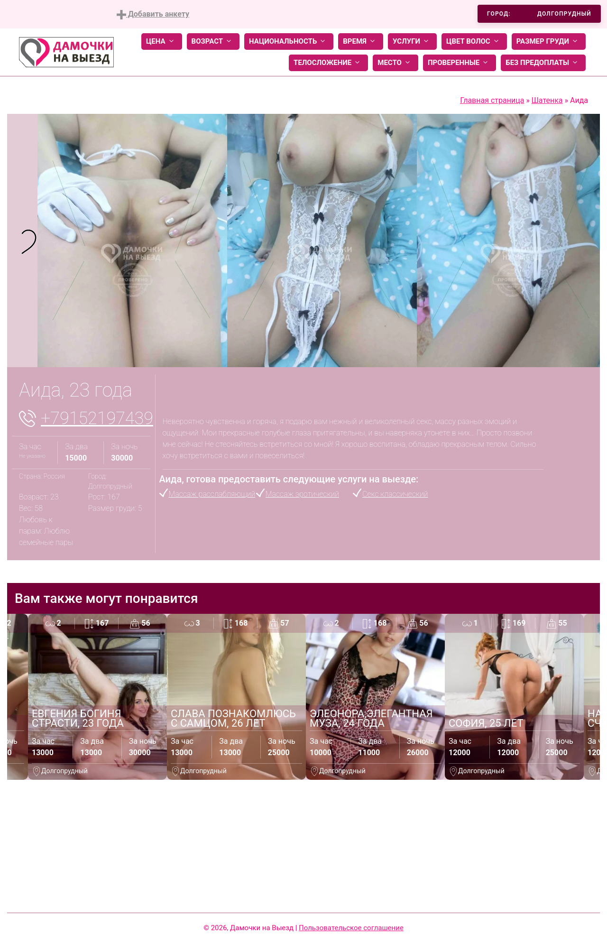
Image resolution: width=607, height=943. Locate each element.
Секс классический (395, 494)
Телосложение (328, 63)
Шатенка (547, 100)
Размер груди (548, 41)
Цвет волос (474, 41)
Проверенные (459, 63)
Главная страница (492, 100)
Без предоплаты (543, 63)
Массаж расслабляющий (212, 494)
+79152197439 (97, 418)
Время (360, 41)
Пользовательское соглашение (351, 928)
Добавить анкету (153, 14)
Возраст (213, 41)
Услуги (412, 41)
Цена (161, 41)
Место (395, 63)
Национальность (289, 41)
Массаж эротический (302, 494)
